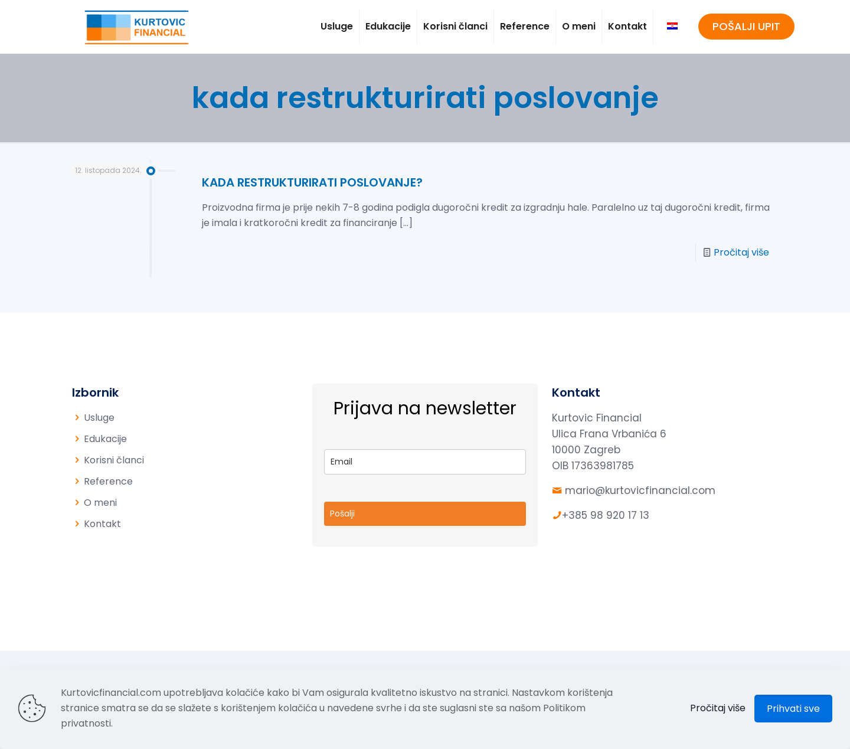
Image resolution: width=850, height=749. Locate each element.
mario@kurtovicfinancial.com (640, 490)
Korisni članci (114, 460)
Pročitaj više (741, 252)
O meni (100, 502)
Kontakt (102, 524)
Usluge (99, 417)
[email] (425, 462)
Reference (108, 481)
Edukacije (105, 439)
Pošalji (342, 513)
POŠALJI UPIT (746, 26)
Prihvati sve (793, 708)
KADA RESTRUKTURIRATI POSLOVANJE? (312, 182)
